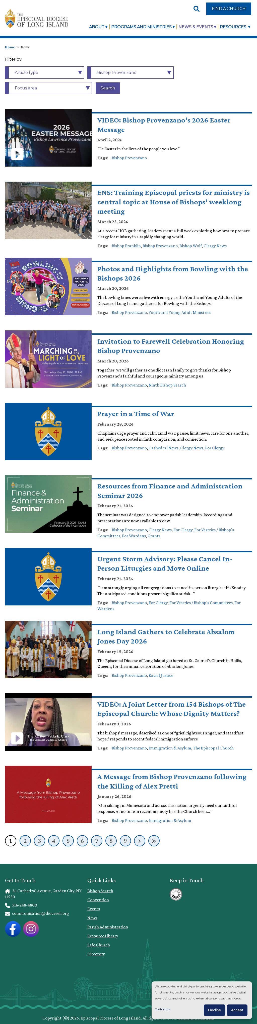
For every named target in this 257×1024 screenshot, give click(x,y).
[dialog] (202, 1000)
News (92, 917)
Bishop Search (100, 890)
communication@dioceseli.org (37, 913)
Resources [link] (233, 26)
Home (10, 47)
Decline (214, 1010)
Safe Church (98, 944)
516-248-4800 (21, 905)
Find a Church (229, 8)
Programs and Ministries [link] (141, 26)
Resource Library (102, 935)
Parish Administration (107, 926)
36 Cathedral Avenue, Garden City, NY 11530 (43, 893)
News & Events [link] (195, 26)
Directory (96, 953)
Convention (98, 899)
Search (108, 87)
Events (93, 908)
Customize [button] (162, 1009)
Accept (237, 1010)
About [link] (96, 26)
